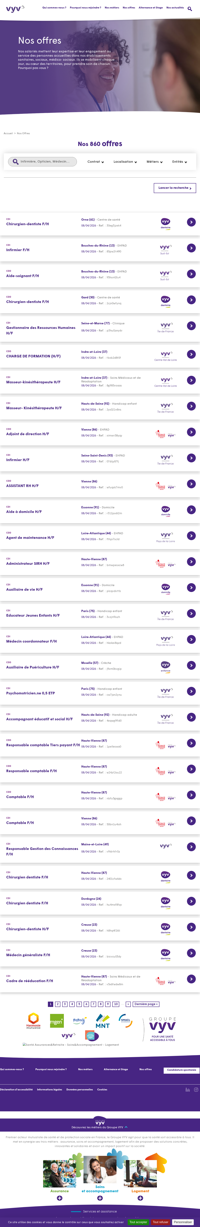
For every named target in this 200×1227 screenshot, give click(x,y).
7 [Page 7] (94, 1004)
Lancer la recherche (173, 188)
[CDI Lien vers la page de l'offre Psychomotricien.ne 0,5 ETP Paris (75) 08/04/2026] (100, 693)
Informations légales (49, 1090)
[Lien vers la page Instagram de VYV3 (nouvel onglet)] (196, 1090)
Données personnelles (79, 1090)
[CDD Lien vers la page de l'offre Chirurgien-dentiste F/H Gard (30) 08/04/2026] (100, 302)
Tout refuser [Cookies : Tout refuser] (160, 1222)
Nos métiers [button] (112, 7)
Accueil (8, 133)
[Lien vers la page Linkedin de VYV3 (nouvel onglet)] (188, 1090)
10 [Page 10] (116, 1004)
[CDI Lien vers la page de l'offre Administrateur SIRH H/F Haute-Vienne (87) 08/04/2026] (100, 564)
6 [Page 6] (87, 1004)
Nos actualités (175, 7)
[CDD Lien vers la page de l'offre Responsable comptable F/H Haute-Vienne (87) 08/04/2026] (100, 771)
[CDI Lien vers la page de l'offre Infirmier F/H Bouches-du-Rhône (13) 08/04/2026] (100, 250)
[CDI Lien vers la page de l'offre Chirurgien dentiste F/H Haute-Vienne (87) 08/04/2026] (100, 877)
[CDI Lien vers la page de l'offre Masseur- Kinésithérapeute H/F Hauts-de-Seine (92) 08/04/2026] (100, 408)
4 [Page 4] (73, 1004)
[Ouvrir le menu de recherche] (190, 9)
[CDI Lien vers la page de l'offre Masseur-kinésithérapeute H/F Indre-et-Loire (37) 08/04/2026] (100, 382)
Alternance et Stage (151, 7)
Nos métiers (85, 1069)
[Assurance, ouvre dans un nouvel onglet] (59, 1180)
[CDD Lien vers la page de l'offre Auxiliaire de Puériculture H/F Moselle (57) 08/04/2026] (100, 667)
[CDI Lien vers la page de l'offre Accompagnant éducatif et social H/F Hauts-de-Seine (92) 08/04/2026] (100, 719)
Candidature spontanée (181, 1070)
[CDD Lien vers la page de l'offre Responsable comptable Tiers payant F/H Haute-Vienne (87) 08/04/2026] (100, 745)
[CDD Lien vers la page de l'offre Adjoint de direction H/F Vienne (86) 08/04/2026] (100, 434)
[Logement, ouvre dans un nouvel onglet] (140, 1180)
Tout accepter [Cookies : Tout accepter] (138, 1222)
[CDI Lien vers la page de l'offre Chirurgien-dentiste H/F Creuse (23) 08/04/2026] (100, 929)
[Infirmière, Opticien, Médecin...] (42, 162)
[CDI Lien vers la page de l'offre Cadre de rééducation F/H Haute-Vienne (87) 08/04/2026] (100, 981)
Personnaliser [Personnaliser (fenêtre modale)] (183, 1222)
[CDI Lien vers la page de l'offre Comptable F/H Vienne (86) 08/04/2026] (100, 823)
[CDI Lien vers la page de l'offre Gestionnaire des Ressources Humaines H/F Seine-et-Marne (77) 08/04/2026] (100, 329)
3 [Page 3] (66, 1004)
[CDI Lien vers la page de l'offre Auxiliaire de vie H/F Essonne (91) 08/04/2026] (100, 590)
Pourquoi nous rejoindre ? (85, 7)
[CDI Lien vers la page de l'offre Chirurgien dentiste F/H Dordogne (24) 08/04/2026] (100, 903)
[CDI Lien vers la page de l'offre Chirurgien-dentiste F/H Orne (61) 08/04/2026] (100, 224)
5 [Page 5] (80, 1004)
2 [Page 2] (58, 1004)
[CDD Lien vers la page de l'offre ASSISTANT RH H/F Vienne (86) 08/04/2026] (100, 486)
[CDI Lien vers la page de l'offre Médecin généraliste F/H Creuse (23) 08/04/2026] (100, 955)
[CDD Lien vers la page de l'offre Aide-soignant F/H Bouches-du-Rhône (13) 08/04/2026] (100, 276)
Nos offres (129, 7)
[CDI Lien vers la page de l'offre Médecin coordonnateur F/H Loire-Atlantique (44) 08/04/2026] (100, 641)
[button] (95, 162)
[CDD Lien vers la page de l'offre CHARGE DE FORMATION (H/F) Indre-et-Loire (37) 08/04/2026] (100, 356)
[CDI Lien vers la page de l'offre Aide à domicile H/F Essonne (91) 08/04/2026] (100, 512)
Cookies (102, 1090)
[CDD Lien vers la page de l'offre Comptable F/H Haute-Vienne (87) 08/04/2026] (100, 797)
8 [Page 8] (101, 1004)
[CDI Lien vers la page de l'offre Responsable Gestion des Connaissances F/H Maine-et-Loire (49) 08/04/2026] (100, 850)
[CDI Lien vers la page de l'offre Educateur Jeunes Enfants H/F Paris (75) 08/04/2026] (100, 615)
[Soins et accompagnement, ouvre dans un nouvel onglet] (100, 1178)
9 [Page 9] (108, 1004)
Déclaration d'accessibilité (16, 1090)
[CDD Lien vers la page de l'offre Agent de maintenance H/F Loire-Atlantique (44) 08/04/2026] (100, 538)
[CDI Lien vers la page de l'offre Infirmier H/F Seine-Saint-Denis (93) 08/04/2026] (100, 460)
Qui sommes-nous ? (54, 7)
